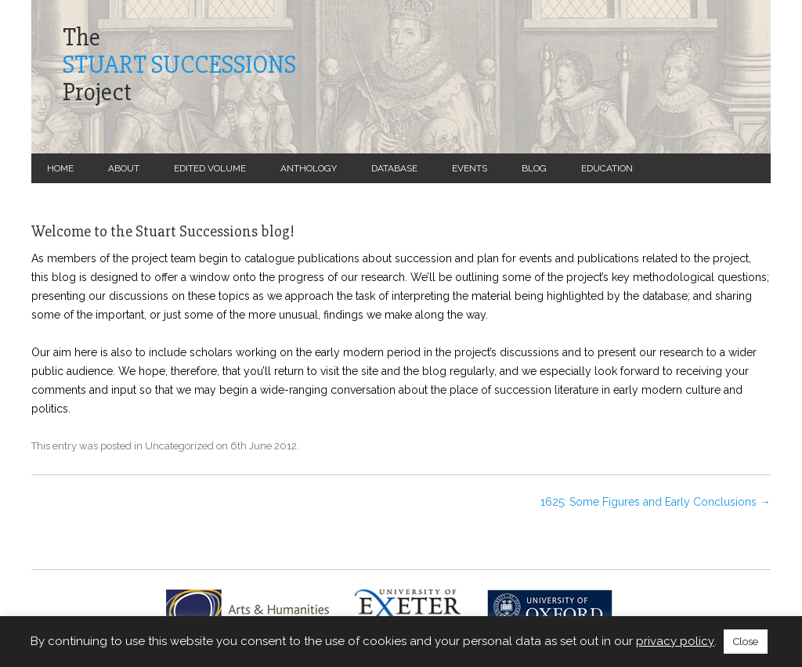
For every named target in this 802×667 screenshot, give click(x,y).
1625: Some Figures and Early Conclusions (655, 502)
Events (469, 168)
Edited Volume (210, 168)
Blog (534, 168)
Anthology (308, 168)
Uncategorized (179, 446)
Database (394, 168)
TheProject (179, 64)
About (123, 168)
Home (60, 168)
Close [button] (745, 641)
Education (607, 168)
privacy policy (675, 641)
